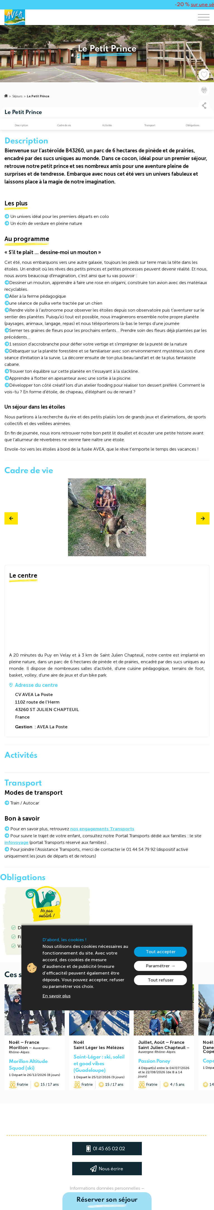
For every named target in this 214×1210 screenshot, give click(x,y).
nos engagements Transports (102, 828)
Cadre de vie (64, 125)
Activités (107, 125)
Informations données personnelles (105, 1188)
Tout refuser (161, 980)
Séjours (17, 96)
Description (21, 125)
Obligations (192, 125)
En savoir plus (56, 995)
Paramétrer (158, 965)
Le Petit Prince (38, 96)
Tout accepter (161, 951)
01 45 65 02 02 (109, 1149)
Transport (149, 125)
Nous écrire (111, 1169)
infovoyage (16, 842)
